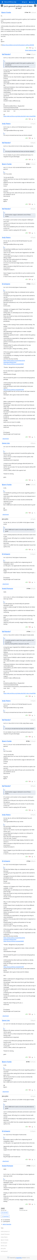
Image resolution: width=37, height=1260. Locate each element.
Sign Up (32, 2)
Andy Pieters (6, 124)
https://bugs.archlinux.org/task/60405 (14, 364)
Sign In (24, 2)
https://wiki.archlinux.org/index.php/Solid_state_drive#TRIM (20, 116)
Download (5, 1216)
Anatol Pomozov (7, 588)
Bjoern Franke (6, 12)
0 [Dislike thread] (30, 48)
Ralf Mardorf (6, 54)
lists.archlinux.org (10, 2)
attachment (6, 438)
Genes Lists (6, 443)
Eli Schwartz (6, 284)
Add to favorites (6, 1224)
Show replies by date (30, 50)
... (4, 61)
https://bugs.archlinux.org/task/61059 (14, 389)
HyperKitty (19, 1257)
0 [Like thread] (27, 48)
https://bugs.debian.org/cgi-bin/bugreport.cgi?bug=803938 (18, 45)
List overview (5, 1212)
